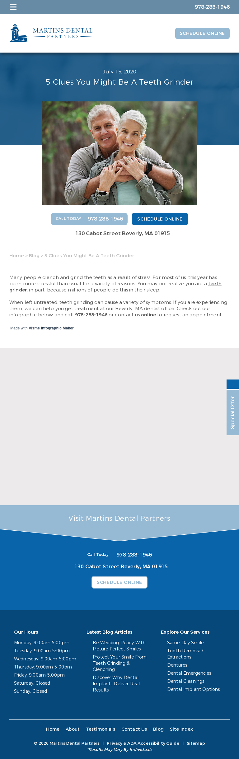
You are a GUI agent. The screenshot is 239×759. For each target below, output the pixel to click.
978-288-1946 (91, 315)
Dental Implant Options (193, 689)
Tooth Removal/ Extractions (185, 654)
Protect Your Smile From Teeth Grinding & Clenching (120, 663)
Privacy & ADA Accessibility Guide (143, 743)
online (148, 315)
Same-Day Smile (185, 643)
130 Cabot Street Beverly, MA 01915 (122, 233)
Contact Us (134, 729)
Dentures (177, 665)
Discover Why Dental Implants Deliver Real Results (116, 684)
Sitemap (196, 743)
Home (16, 256)
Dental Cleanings (185, 681)
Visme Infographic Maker (51, 328)
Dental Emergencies (189, 673)
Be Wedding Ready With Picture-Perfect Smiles (119, 646)
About (73, 729)
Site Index (181, 729)
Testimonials (100, 729)
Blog (34, 256)
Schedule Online (202, 33)
